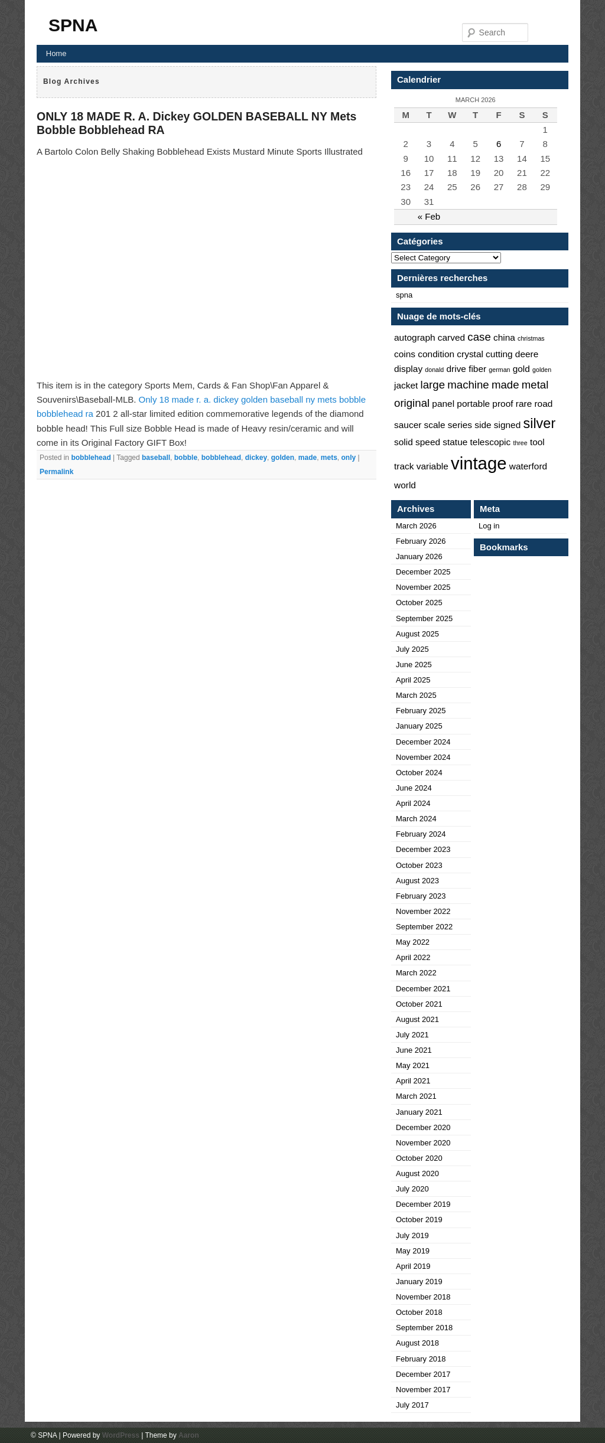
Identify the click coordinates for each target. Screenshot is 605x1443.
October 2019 (419, 1219)
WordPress (120, 1435)
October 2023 (419, 865)
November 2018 (423, 1296)
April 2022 (413, 957)
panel (443, 404)
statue (455, 442)
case (478, 337)
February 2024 (421, 834)
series (460, 425)
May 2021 (413, 1065)
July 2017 (412, 1404)
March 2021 (416, 1096)
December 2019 (423, 1204)
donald (434, 369)
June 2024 (414, 787)
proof (502, 404)
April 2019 (413, 1266)
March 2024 (416, 818)
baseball (156, 457)
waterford (528, 466)
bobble (185, 457)
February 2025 (421, 710)
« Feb (429, 216)
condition (436, 354)
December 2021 (423, 988)
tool (537, 442)
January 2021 (419, 1112)
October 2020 (419, 1158)
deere (527, 354)
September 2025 (424, 618)
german (499, 369)
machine (468, 384)
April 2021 (413, 1080)
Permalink (56, 472)
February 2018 (421, 1358)
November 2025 (423, 587)
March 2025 (416, 695)
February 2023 (421, 896)
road (543, 404)
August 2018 (417, 1342)
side (482, 425)
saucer (407, 425)
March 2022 (416, 972)
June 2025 (414, 664)
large (433, 384)
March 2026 (416, 525)
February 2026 (421, 541)
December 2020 (423, 1127)
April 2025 (413, 679)
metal (535, 384)
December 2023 (423, 849)
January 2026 (419, 556)
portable (473, 404)
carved (451, 337)
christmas (531, 338)
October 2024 (419, 772)
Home (56, 53)
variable (432, 466)
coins (404, 354)
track (404, 466)
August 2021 (417, 1019)
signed (507, 425)
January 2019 (419, 1281)
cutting (499, 354)
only (348, 457)
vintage (479, 463)
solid (403, 442)
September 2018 (424, 1327)
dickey (256, 457)
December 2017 (423, 1374)
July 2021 (412, 1034)
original (412, 403)
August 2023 (417, 880)
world (405, 485)
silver (539, 423)
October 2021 (419, 1004)
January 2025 (419, 726)
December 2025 (423, 571)
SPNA (72, 25)
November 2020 (423, 1142)
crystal (470, 354)
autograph (414, 337)
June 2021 (414, 1050)
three (520, 442)
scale (434, 425)
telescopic (490, 442)
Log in (489, 525)
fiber (477, 369)
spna (404, 294)
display (408, 369)
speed (427, 442)
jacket (406, 385)
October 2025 (419, 602)
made (307, 457)
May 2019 (413, 1250)
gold (521, 369)
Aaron (188, 1435)
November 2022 (423, 911)
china (504, 337)
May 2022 (413, 942)
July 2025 (412, 649)
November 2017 (423, 1389)
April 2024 (413, 803)
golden (282, 457)
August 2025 (417, 633)
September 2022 (424, 926)
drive (456, 369)
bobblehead (90, 457)
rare (524, 404)
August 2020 (417, 1173)
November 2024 (423, 757)
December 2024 (423, 741)
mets (329, 457)
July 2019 (412, 1235)
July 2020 (412, 1188)
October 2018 (419, 1312)
